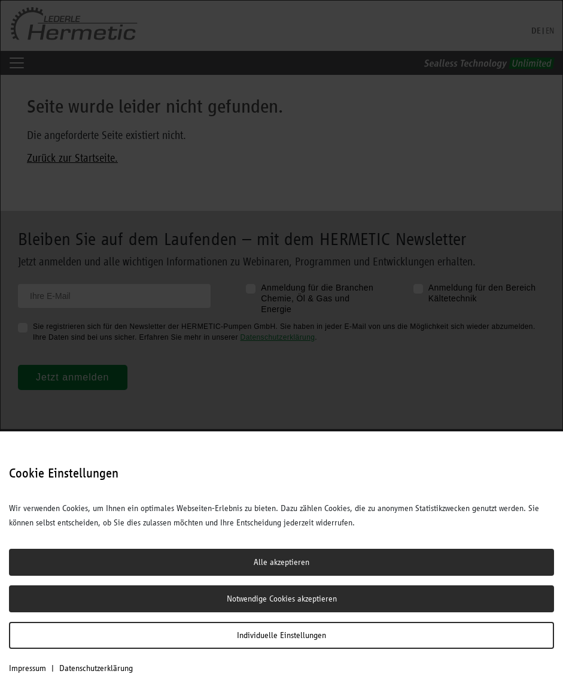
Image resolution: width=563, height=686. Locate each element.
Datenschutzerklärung (96, 668)
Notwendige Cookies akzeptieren (282, 598)
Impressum (27, 668)
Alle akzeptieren (281, 562)
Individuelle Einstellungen (281, 635)
